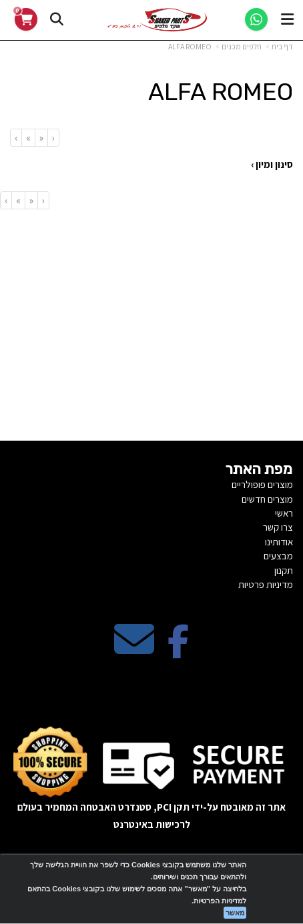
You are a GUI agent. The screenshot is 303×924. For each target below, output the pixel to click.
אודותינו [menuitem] (279, 541)
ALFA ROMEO (190, 46)
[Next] (28, 137)
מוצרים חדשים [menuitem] (267, 499)
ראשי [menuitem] (284, 513)
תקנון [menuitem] (283, 570)
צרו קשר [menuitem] (278, 527)
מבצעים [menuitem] (278, 555)
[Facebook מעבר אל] (178, 650)
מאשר (235, 913)
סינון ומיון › (272, 164)
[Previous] (41, 137)
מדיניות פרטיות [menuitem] (265, 584)
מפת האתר (259, 469)
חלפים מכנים (242, 46)
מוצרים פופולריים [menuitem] (262, 484)
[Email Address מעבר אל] (134, 650)
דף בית (282, 46)
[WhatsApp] (256, 19)
